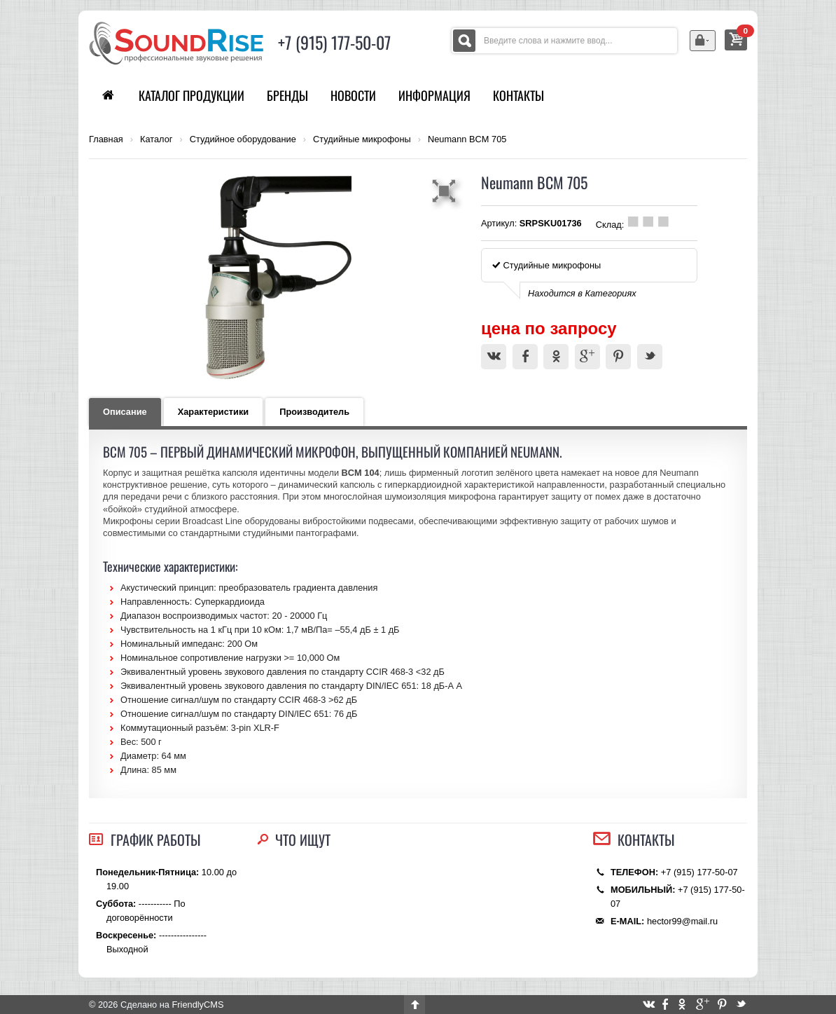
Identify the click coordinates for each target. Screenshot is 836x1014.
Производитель (314, 411)
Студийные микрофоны (362, 139)
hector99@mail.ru (682, 921)
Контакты (518, 95)
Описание (125, 411)
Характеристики (213, 411)
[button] (446, 191)
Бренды (287, 95)
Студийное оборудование (243, 139)
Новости (353, 95)
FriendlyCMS (197, 1004)
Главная (106, 139)
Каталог (156, 139)
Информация (434, 95)
